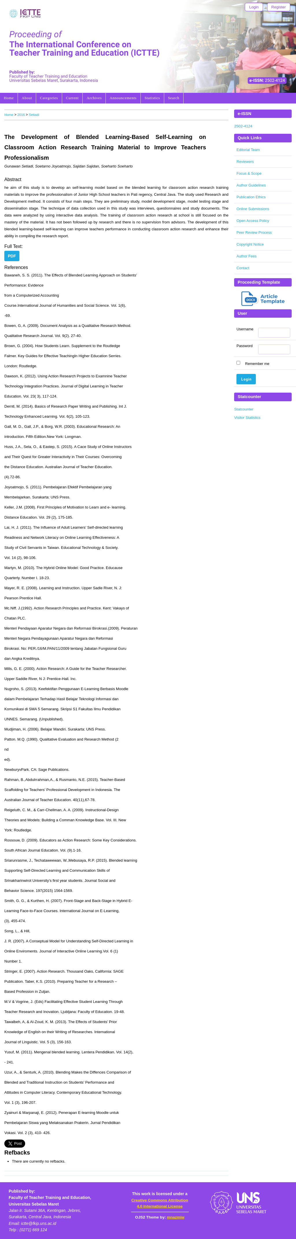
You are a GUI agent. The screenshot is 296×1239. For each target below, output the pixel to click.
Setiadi (34, 114)
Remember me (257, 363)
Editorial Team (248, 150)
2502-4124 (243, 126)
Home (9, 98)
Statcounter (243, 409)
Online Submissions (252, 209)
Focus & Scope (249, 173)
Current (72, 98)
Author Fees (246, 256)
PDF (12, 256)
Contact (242, 268)
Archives (94, 98)
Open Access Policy (252, 221)
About (27, 98)
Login (254, 7)
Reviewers (245, 161)
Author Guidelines (251, 185)
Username (244, 329)
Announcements (123, 98)
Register (278, 7)
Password (244, 346)
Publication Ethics (251, 197)
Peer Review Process (254, 232)
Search (173, 98)
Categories (49, 98)
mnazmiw (175, 1217)
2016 (21, 114)
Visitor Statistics (247, 417)
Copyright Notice (250, 244)
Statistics (152, 98)
